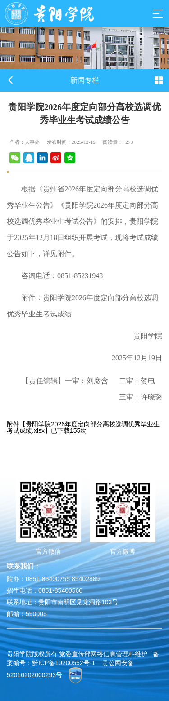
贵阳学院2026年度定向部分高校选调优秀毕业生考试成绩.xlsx (83, 427)
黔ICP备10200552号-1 (63, 662)
